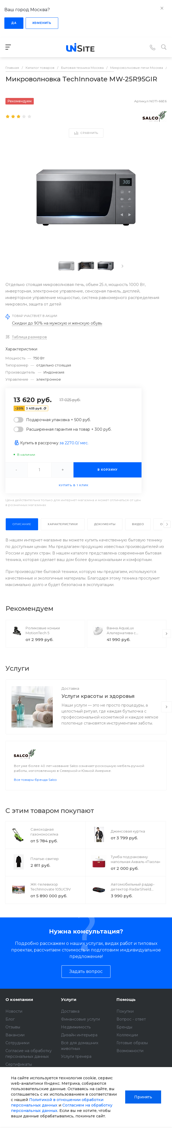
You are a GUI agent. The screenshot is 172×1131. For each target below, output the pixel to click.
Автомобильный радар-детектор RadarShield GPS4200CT (133, 897)
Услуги (68, 1007)
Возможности (129, 1058)
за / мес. (74, 442)
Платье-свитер (44, 866)
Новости (13, 1018)
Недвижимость (76, 1034)
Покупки (125, 1018)
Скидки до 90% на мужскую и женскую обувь (57, 323)
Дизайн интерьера (79, 1042)
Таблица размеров (29, 337)
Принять (143, 1097)
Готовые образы (132, 1050)
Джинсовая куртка (128, 839)
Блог (10, 1026)
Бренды (124, 1034)
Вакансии (14, 1042)
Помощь (126, 1007)
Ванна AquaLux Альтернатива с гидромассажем (122, 633)
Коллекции (127, 1042)
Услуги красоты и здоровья (98, 696)
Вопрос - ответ (131, 1026)
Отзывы (12, 1034)
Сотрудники (17, 1050)
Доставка (70, 688)
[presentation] (122, 266)
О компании (19, 1007)
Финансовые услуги (80, 1026)
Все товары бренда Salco (35, 787)
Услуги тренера (76, 1064)
